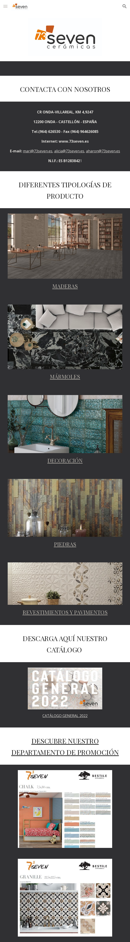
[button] (5, 6)
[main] (65, 88)
